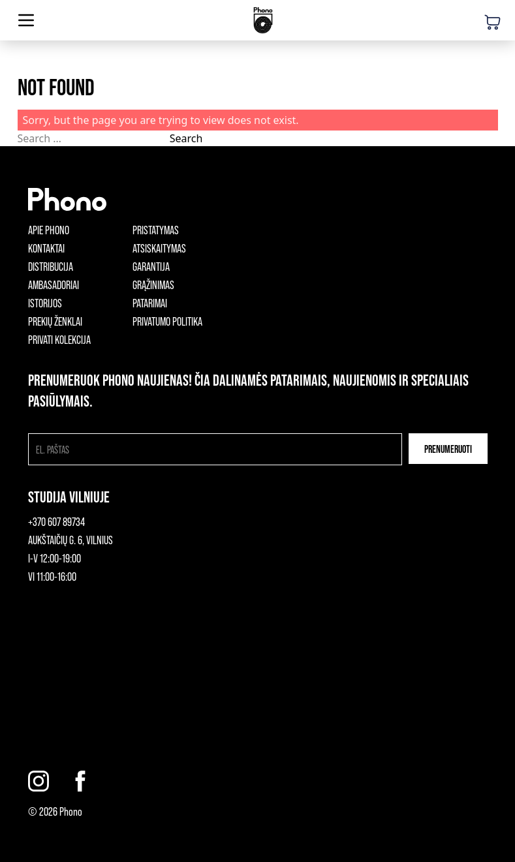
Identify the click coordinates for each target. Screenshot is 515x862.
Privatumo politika (167, 321)
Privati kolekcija (59, 339)
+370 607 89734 (56, 521)
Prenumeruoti (448, 448)
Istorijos (45, 303)
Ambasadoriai (53, 284)
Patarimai (150, 303)
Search (186, 138)
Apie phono (48, 230)
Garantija (151, 266)
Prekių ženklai (55, 321)
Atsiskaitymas (159, 248)
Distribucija (50, 266)
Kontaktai (46, 248)
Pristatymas (156, 230)
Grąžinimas (153, 284)
